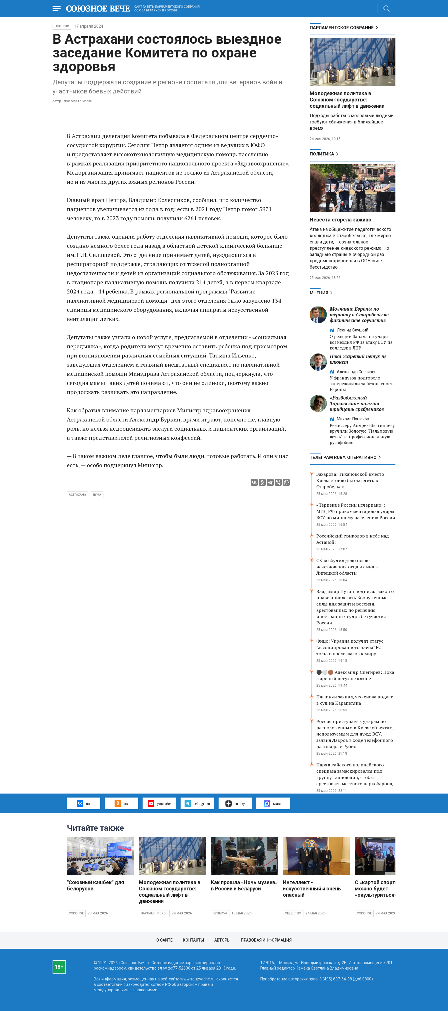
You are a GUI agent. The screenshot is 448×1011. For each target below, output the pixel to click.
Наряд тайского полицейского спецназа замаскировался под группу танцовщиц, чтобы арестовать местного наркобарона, (354, 774)
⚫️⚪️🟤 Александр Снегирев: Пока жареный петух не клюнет (355, 675)
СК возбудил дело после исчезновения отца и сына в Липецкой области (347, 566)
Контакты (193, 940)
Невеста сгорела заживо (340, 220)
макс (273, 803)
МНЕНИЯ (319, 292)
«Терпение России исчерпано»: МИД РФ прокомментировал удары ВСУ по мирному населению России (355, 511)
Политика (322, 154)
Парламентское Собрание (342, 27)
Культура (220, 913)
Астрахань (77, 494)
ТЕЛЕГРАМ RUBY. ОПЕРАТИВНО (343, 457)
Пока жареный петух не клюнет (358, 359)
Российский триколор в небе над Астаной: (352, 539)
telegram (197, 803)
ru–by (235, 803)
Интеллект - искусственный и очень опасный (312, 888)
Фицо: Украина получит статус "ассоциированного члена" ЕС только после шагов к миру (349, 647)
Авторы (222, 940)
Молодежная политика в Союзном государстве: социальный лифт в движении (347, 99)
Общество (293, 913)
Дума (97, 494)
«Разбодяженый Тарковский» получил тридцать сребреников (357, 403)
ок (121, 803)
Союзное (76, 913)
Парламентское (154, 913)
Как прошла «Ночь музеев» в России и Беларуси (244, 885)
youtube (159, 803)
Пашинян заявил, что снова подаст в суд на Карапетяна (354, 700)
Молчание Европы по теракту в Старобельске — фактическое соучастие (362, 314)
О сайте (164, 940)
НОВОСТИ (62, 26)
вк (83, 803)
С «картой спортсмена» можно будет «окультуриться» (384, 888)
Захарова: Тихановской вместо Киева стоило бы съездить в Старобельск (350, 480)
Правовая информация (266, 940)
